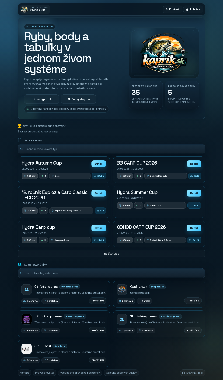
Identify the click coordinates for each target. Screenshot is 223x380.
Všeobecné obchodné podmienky (80, 372)
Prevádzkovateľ (44, 372)
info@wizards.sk (194, 372)
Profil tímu (98, 300)
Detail (99, 164)
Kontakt (24, 372)
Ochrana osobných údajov (121, 372)
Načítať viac (111, 253)
